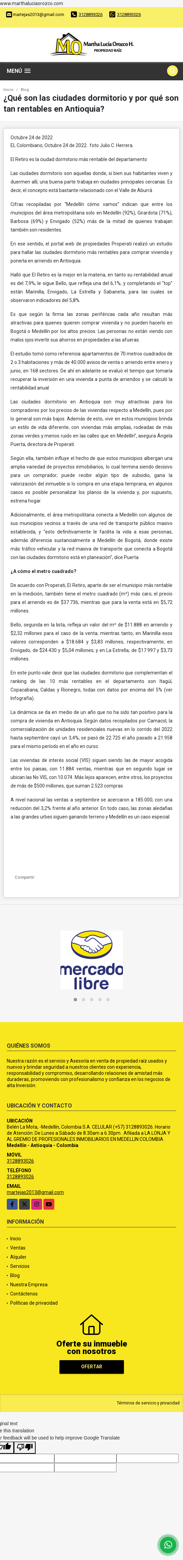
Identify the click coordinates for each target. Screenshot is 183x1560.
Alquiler (18, 1257)
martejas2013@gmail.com (35, 1192)
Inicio (8, 89)
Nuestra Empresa (29, 1284)
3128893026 (91, 14)
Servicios (20, 1266)
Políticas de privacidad (34, 1303)
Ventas (17, 1248)
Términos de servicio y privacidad (148, 1403)
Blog (25, 89)
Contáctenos (24, 1293)
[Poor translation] (25, 1448)
